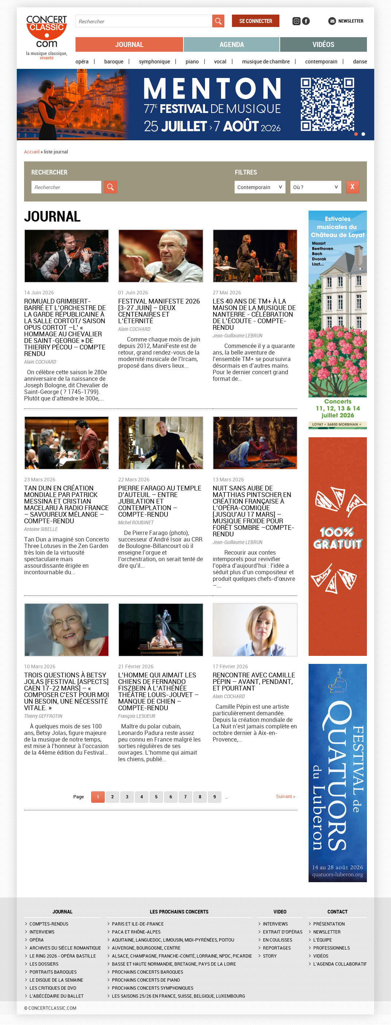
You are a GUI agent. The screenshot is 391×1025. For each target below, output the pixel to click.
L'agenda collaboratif (340, 964)
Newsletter (350, 20)
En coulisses (277, 940)
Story (270, 956)
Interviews (42, 932)
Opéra (82, 61)
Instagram (297, 21)
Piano (192, 61)
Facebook (306, 21)
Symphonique (154, 61)
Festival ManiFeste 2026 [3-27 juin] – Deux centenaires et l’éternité (159, 311)
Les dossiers (44, 964)
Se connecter (255, 20)
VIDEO (280, 911)
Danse (360, 61)
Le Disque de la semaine (56, 980)
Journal (129, 44)
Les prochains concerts (179, 911)
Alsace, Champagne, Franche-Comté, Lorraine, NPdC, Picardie (182, 956)
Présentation (329, 924)
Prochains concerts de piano (146, 980)
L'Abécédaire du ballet (57, 996)
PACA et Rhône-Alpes (136, 932)
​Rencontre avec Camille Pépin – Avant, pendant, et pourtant (254, 681)
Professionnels (331, 948)
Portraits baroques (53, 972)
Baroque (113, 61)
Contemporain (321, 61)
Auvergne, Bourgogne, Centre (146, 948)
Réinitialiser (352, 187)
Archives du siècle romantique (65, 948)
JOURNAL (63, 911)
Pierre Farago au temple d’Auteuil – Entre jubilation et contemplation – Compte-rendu (159, 501)
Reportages (277, 948)
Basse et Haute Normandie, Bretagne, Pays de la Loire (174, 964)
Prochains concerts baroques (147, 972)
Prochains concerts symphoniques (152, 988)
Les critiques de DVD (53, 988)
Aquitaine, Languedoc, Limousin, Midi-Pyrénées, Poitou (173, 940)
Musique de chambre (266, 61)
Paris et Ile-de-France (138, 924)
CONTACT (338, 911)
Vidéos (323, 44)
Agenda (232, 44)
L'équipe (322, 940)
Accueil (31, 151)
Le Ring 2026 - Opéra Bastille (63, 956)
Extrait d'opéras (282, 932)
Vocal (220, 61)
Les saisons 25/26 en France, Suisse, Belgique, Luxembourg (178, 996)
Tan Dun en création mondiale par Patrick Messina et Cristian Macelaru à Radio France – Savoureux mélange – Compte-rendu (66, 504)
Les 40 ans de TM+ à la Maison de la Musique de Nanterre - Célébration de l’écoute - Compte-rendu (254, 314)
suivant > (285, 796)
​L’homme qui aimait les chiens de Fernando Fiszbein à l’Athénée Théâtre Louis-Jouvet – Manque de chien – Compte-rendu (158, 691)
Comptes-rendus (49, 924)
